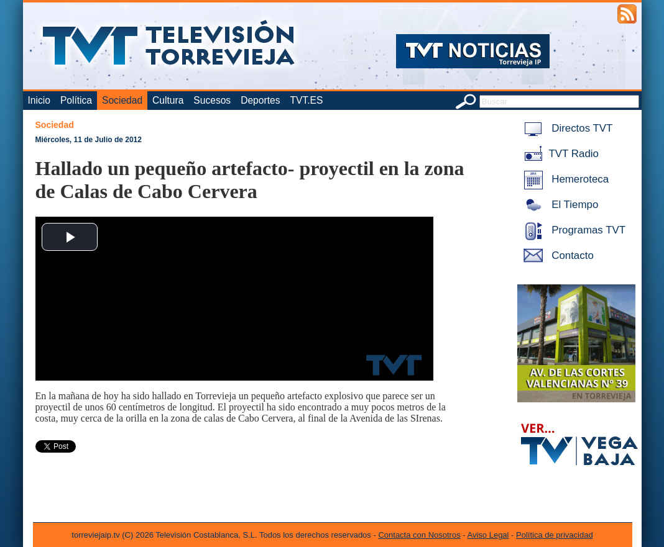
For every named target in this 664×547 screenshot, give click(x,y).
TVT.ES (306, 100)
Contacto (556, 255)
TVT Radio (559, 154)
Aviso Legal (488, 535)
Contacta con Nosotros (419, 535)
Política (76, 100)
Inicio (39, 100)
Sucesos (212, 100)
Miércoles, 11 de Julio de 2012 (88, 139)
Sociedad (122, 100)
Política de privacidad (554, 535)
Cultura (167, 100)
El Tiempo (559, 204)
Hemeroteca (564, 179)
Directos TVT (566, 128)
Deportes (260, 100)
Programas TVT (572, 230)
